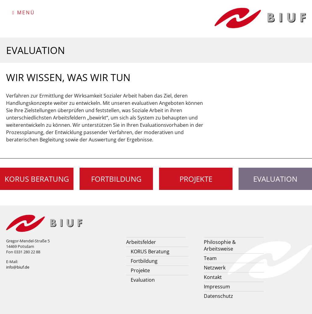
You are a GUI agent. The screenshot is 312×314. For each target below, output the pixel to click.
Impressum (217, 286)
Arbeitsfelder (141, 242)
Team (210, 258)
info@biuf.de (17, 267)
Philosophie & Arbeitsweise (220, 245)
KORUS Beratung (37, 179)
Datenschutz (218, 296)
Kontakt (213, 277)
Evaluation (143, 280)
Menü (23, 12)
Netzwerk (214, 267)
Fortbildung (116, 179)
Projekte (195, 179)
